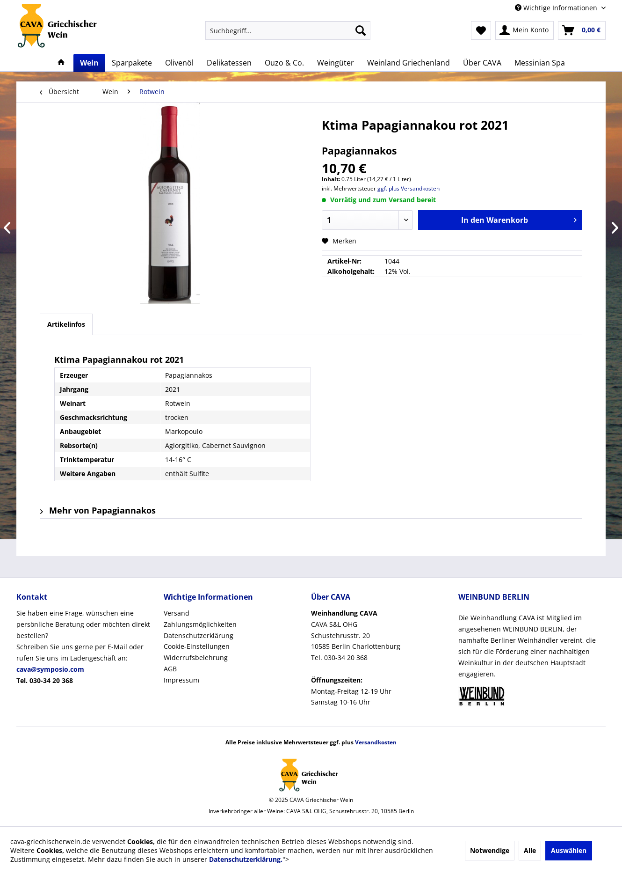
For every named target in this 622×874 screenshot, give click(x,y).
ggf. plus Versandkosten (408, 188)
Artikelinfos (66, 324)
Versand (176, 613)
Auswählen (568, 850)
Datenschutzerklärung (198, 635)
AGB (170, 668)
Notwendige (489, 850)
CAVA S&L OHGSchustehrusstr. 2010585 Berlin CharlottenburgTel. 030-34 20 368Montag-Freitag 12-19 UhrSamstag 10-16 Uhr (355, 657)
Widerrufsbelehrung (196, 657)
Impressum (181, 680)
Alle (530, 850)
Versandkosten (376, 742)
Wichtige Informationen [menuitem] (557, 7)
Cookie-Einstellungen (197, 646)
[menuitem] (287, 30)
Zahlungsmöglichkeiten (200, 624)
